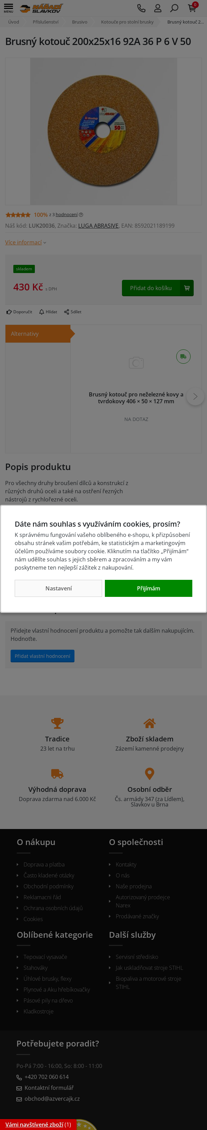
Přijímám (148, 588)
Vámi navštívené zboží (34, 1124)
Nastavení (58, 588)
